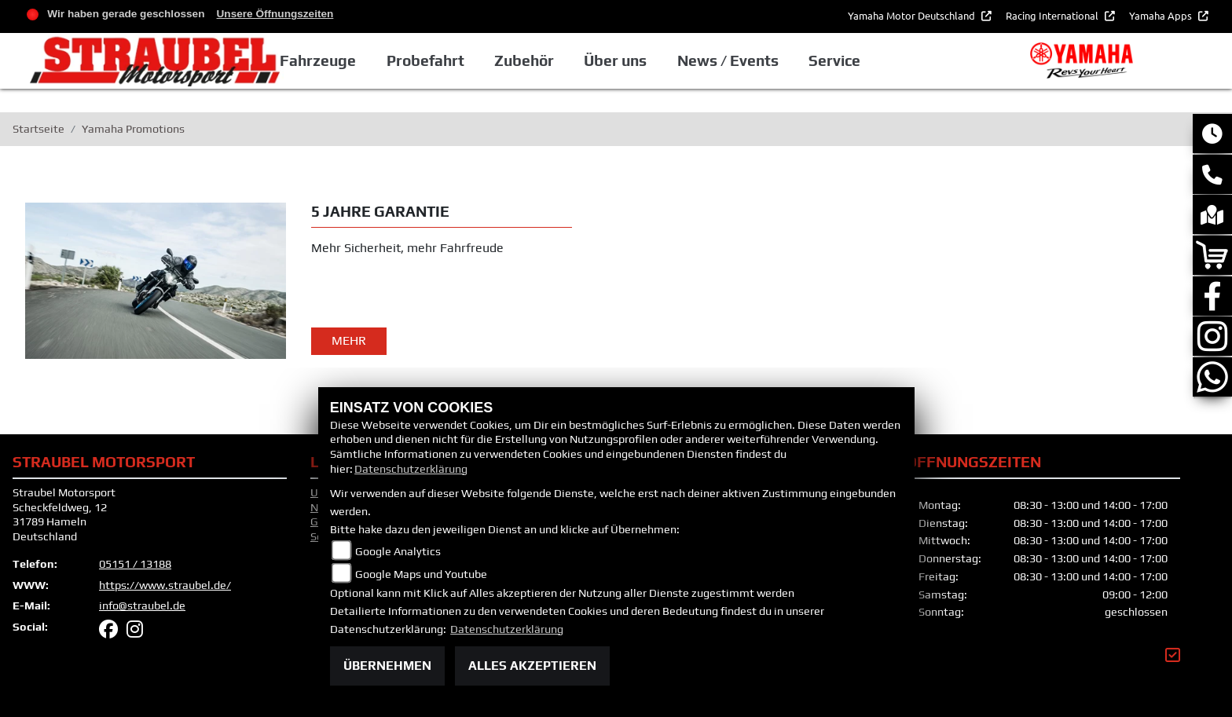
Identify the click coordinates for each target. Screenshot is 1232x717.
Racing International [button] (1053, 15)
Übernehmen (387, 665)
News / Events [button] (820, 65)
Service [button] (925, 65)
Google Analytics (398, 551)
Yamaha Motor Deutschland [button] (912, 15)
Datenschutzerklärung (411, 469)
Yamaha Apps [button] (1161, 15)
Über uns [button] (708, 65)
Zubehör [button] (619, 65)
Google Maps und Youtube (421, 574)
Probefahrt (521, 65)
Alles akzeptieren (532, 665)
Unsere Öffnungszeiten (275, 14)
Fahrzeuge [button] (416, 65)
